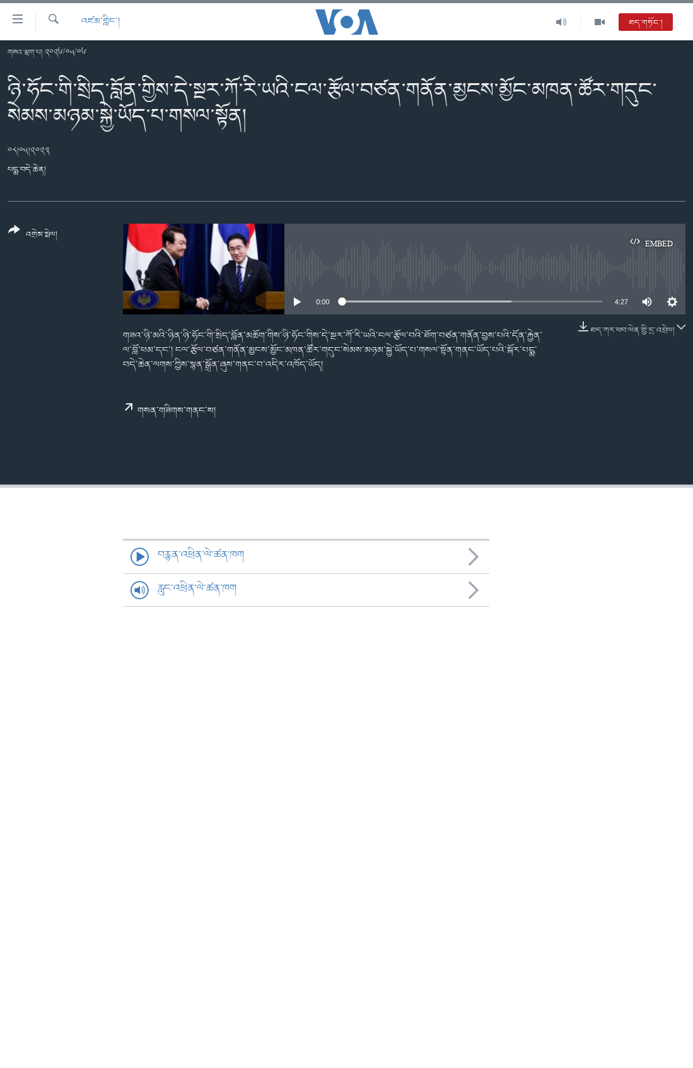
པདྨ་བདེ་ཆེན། (27, 169)
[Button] (32, 237)
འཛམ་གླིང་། (100, 21)
